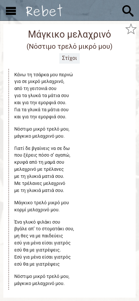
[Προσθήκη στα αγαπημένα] (131, 29)
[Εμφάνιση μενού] (11, 10)
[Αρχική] (44, 10)
